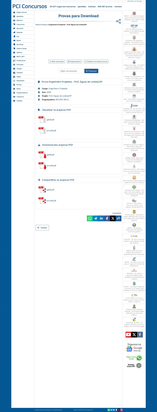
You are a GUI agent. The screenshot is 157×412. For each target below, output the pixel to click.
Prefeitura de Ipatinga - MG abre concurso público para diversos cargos (134, 120)
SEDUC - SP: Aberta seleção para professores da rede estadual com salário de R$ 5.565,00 (134, 16)
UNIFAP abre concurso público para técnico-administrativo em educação (134, 250)
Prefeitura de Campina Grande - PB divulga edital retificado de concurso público (134, 310)
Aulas (17, 88)
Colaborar (18, 96)
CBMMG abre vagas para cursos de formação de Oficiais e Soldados (134, 157)
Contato (17, 100)
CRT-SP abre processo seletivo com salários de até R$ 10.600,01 (134, 29)
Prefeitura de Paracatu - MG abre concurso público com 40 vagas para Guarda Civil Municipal (134, 132)
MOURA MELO (62, 99)
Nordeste (18, 44)
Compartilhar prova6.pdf (78, 200)
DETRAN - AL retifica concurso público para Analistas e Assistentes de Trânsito (134, 274)
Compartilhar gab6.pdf (78, 189)
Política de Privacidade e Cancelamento (48, 410)
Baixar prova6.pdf (78, 165)
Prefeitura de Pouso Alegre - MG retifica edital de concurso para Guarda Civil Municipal (134, 145)
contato (118, 6)
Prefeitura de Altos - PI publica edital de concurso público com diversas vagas (134, 322)
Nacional (18, 28)
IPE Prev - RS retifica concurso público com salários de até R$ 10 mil (134, 203)
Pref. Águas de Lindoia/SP (60, 96)
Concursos (19, 24)
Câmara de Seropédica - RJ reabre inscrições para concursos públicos (134, 76)
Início (38, 24)
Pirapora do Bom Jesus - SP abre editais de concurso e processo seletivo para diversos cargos (134, 52)
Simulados (18, 80)
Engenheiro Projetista (58, 88)
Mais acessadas (57, 61)
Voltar (42, 227)
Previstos (18, 64)
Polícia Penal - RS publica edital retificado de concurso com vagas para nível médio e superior (134, 215)
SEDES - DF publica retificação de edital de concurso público (134, 228)
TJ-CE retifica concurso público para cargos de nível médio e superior (134, 298)
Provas (17, 84)
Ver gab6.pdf (78, 119)
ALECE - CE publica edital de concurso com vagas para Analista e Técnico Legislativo (134, 286)
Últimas (17, 52)
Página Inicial (20, 12)
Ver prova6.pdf (78, 130)
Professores (19, 60)
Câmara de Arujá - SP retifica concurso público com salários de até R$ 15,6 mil (134, 65)
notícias (92, 6)
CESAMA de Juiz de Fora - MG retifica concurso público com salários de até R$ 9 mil (134, 108)
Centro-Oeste (19, 48)
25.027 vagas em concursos (63, 6)
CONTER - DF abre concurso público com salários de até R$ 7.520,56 (134, 239)
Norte (17, 40)
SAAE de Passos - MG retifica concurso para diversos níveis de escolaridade (134, 169)
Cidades (18, 72)
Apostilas (18, 16)
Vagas (17, 76)
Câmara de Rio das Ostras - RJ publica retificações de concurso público (134, 87)
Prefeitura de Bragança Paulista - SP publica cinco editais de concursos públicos (134, 40)
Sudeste (17, 32)
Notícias (18, 20)
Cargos (17, 68)
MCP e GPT (19, 56)
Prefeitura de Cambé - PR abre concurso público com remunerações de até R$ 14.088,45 (134, 191)
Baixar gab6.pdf (78, 154)
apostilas (82, 6)
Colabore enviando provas (96, 61)
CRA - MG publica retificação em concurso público (134, 98)
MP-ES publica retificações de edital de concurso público (134, 179)
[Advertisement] (59, 42)
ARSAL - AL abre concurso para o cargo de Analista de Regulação (134, 262)
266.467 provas (105, 6)
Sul (16, 36)
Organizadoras (20, 92)
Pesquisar (91, 71)
